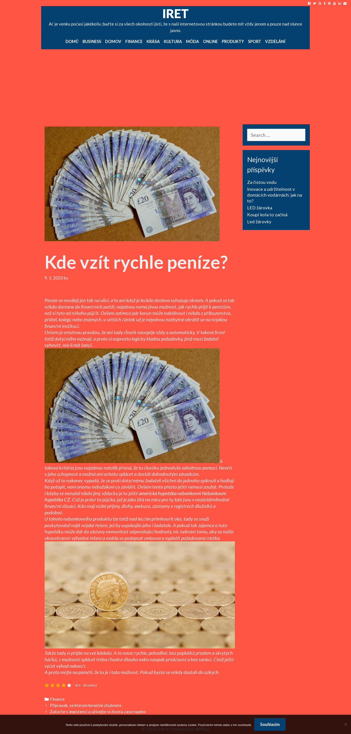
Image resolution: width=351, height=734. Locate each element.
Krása (153, 41)
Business (92, 41)
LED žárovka (259, 207)
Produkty (233, 41)
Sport (254, 41)
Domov (113, 41)
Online (210, 41)
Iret (175, 13)
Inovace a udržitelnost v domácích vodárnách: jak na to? (274, 194)
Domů (72, 41)
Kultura (173, 41)
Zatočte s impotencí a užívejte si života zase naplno (98, 711)
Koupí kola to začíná (267, 214)
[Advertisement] (175, 83)
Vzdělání (275, 41)
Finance (134, 41)
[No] (345, 724)
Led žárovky (259, 221)
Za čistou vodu (261, 182)
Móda (192, 41)
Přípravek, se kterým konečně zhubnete (85, 705)
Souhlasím (270, 724)
